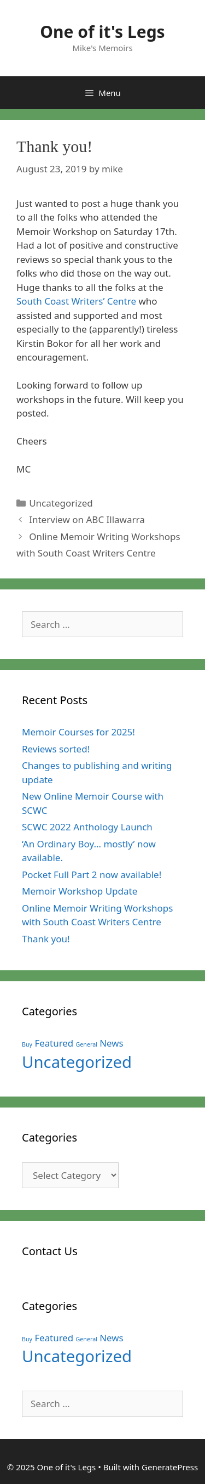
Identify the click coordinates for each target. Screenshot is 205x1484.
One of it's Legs (102, 31)
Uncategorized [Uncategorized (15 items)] (77, 1062)
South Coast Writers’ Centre (76, 301)
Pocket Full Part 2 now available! (91, 874)
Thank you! (46, 938)
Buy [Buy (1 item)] (27, 1044)
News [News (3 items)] (111, 1043)
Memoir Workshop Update (79, 891)
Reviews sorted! (56, 749)
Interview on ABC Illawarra (87, 519)
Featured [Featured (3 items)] (53, 1043)
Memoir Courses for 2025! (78, 732)
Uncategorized (61, 503)
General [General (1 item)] (86, 1044)
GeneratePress (170, 1466)
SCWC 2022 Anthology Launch (87, 826)
